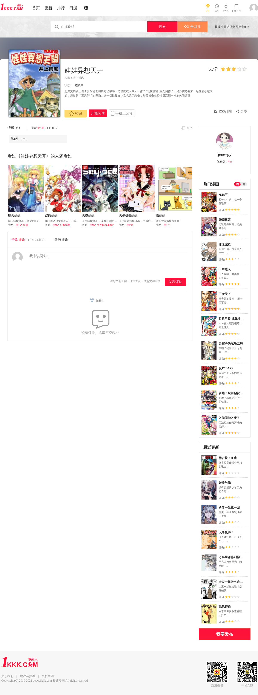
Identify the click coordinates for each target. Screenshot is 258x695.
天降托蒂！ (226, 532)
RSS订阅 (225, 111)
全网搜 (192, 26)
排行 (61, 8)
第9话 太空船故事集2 (102, 224)
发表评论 (175, 282)
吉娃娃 (160, 215)
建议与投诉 (27, 676)
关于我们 (7, 676)
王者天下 (225, 294)
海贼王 (223, 195)
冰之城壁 (225, 244)
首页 (36, 8)
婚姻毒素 (225, 219)
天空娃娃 (88, 215)
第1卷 (41, 128)
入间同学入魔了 (229, 418)
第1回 (167, 224)
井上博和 (78, 78)
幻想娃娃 (51, 215)
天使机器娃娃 (128, 215)
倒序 (189, 128)
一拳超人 (225, 269)
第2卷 (130, 224)
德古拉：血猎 (228, 458)
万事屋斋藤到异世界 (232, 557)
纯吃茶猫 (225, 606)
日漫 (73, 8)
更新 (48, 8)
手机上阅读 (124, 113)
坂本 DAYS (226, 368)
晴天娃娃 (14, 215)
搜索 (162, 26)
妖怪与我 (225, 482)
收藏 (75, 113)
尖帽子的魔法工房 (231, 343)
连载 (15, 128)
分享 (243, 111)
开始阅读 (98, 113)
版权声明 (48, 676)
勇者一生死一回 (229, 507)
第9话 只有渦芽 (61, 224)
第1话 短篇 (22, 224)
